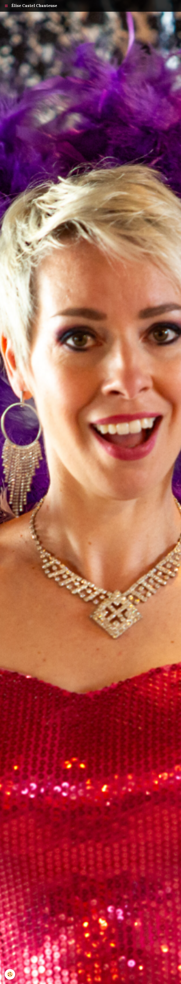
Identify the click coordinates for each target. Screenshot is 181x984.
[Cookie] (10, 974)
